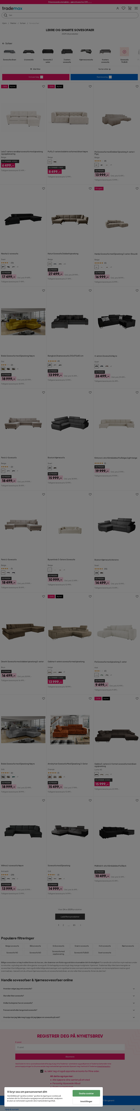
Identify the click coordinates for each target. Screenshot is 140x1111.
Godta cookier (86, 1093)
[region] (53, 1097)
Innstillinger (86, 1101)
